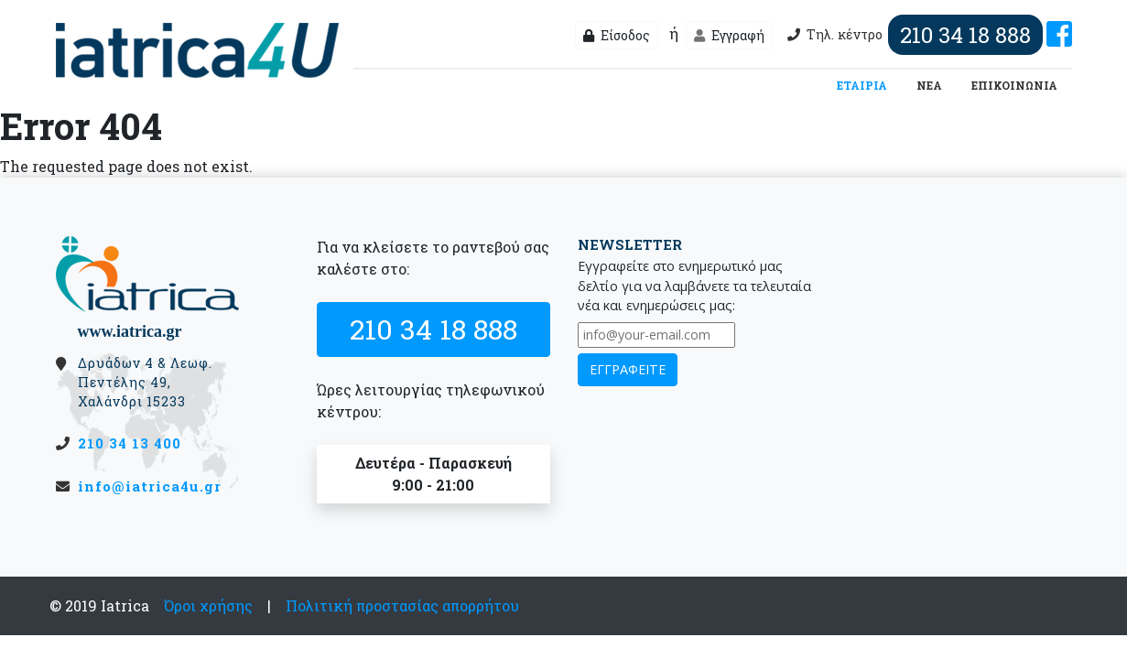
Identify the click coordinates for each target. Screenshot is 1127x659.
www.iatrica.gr (130, 331)
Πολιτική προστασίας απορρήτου (402, 605)
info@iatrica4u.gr (150, 486)
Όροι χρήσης (208, 605)
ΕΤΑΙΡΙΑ (865, 84)
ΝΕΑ (929, 85)
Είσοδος (616, 35)
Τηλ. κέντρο (913, 35)
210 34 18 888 (433, 328)
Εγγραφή (729, 35)
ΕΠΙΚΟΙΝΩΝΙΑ (1014, 85)
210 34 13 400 (129, 443)
